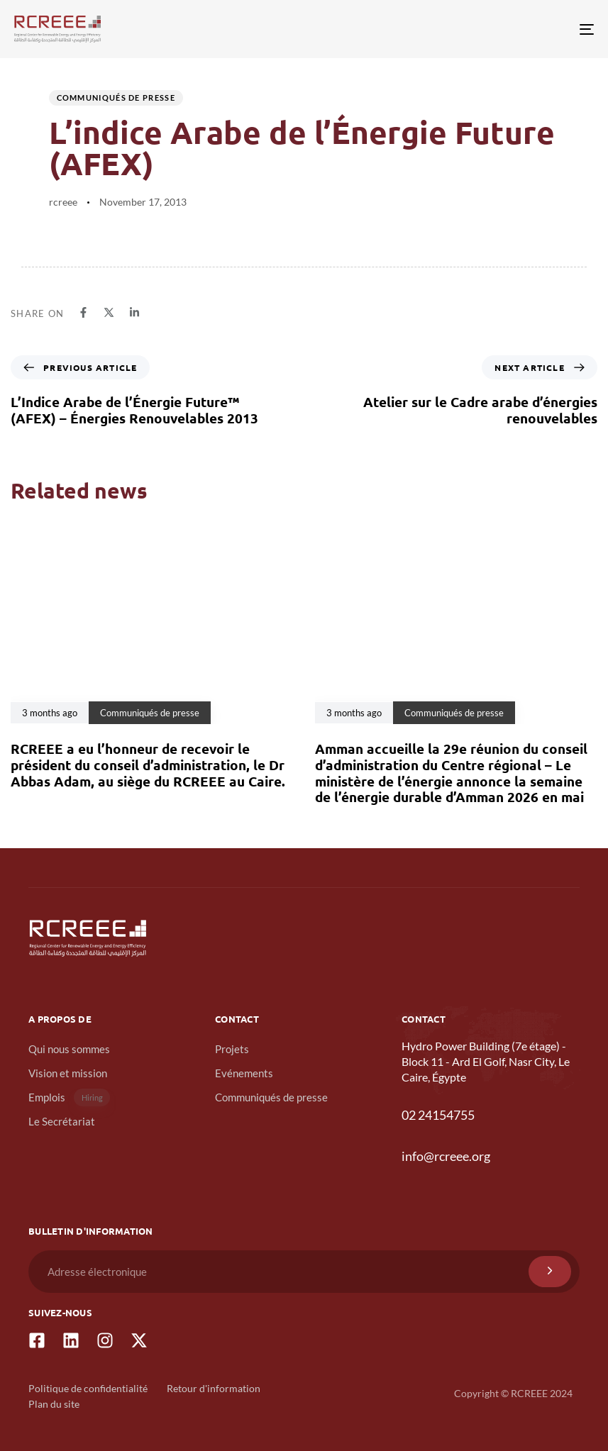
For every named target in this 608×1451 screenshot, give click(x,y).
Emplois (69, 1097)
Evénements (244, 1073)
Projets (232, 1049)
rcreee (63, 202)
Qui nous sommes (69, 1049)
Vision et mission (67, 1073)
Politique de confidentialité (88, 1388)
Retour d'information (213, 1388)
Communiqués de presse (116, 97)
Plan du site (53, 1404)
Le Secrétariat (61, 1121)
